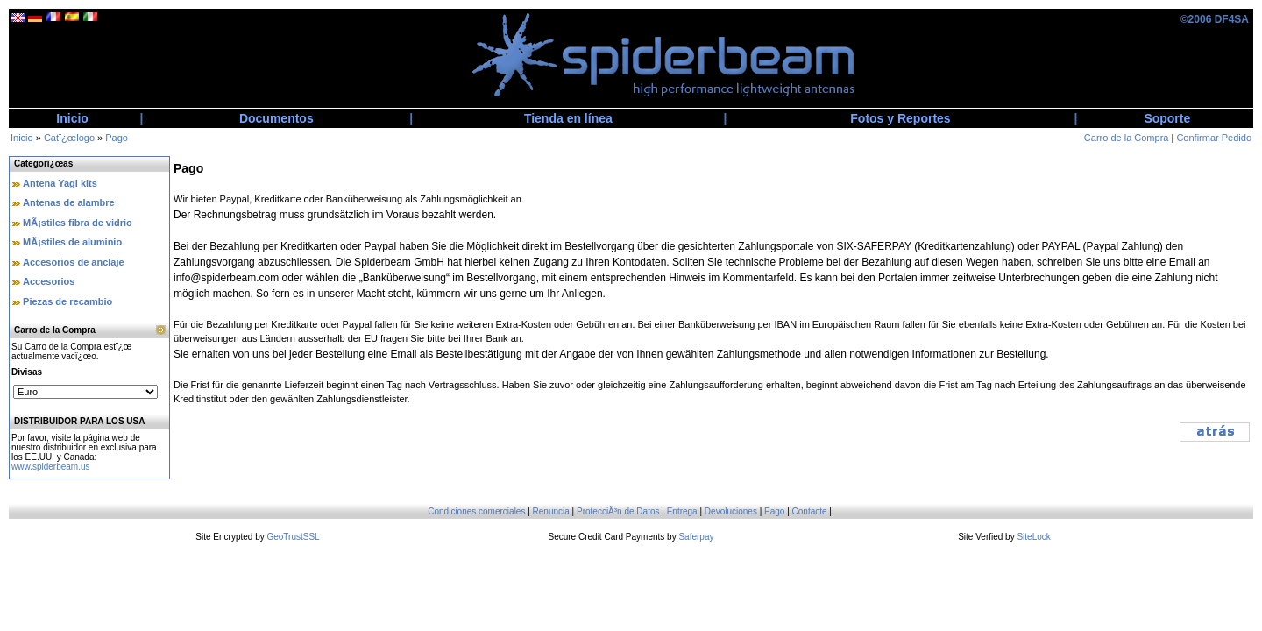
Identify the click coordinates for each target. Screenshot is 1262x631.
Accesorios (48, 281)
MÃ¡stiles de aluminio (72, 242)
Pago (116, 137)
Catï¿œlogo (69, 137)
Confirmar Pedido (1213, 137)
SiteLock (1033, 537)
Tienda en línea (568, 118)
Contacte (809, 511)
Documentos (276, 118)
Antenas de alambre (69, 202)
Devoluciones (731, 511)
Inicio (72, 118)
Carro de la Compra (1126, 137)
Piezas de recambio (67, 301)
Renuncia (551, 511)
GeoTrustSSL (292, 537)
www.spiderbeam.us (50, 466)
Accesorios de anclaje (73, 262)
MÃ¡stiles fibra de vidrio (77, 222)
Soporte (1167, 118)
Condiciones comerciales (476, 511)
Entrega (682, 511)
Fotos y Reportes (900, 118)
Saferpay (695, 537)
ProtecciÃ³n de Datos (618, 511)
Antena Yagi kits (60, 183)
